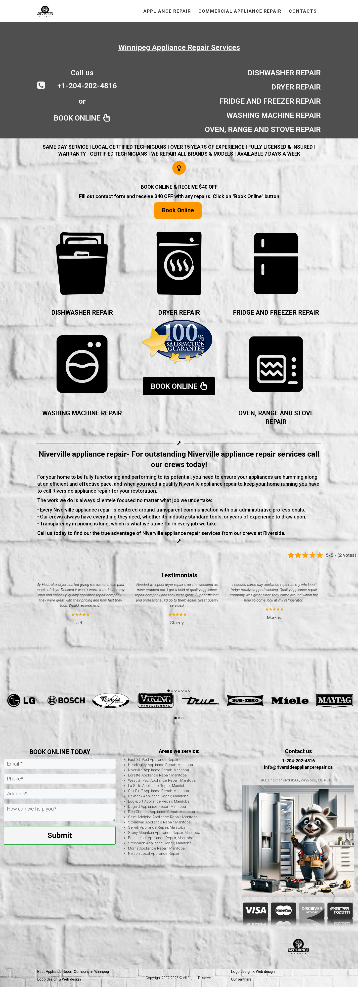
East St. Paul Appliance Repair (153, 759)
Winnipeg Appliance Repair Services (179, 47)
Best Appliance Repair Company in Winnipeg (73, 971)
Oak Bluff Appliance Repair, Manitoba (158, 791)
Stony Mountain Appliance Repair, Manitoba (164, 832)
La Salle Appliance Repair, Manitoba (157, 785)
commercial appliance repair (239, 11)
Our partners (241, 979)
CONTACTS (303, 11)
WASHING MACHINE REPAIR (82, 413)
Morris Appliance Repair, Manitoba (156, 848)
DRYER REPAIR (179, 312)
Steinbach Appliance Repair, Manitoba (159, 843)
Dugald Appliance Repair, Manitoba (157, 806)
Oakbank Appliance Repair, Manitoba (158, 796)
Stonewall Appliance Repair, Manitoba (159, 822)
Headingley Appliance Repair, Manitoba (160, 765)
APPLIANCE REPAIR (167, 11)
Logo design (47, 979)
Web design (71, 979)
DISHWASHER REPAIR (82, 312)
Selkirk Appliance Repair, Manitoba (156, 827)
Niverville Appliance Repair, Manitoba (158, 770)
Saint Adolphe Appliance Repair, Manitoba (163, 817)
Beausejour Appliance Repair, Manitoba (160, 838)
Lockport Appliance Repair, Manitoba (158, 801)
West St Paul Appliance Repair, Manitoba (162, 780)
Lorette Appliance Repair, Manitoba (157, 775)
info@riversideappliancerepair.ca (298, 767)
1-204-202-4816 (298, 760)
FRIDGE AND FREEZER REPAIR (276, 312)
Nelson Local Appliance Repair (153, 853)
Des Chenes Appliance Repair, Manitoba (161, 812)
